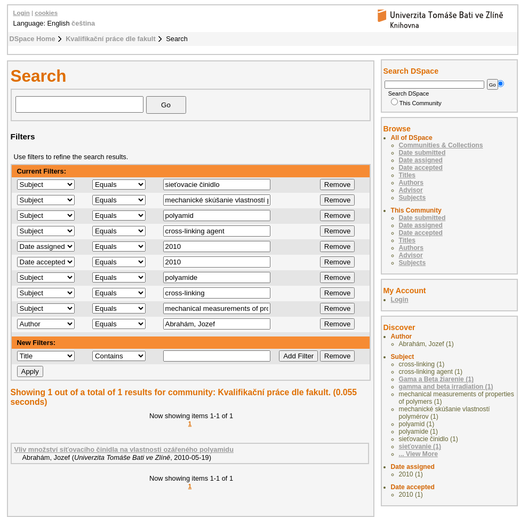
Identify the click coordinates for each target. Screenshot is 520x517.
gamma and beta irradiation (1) (446, 386)
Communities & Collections (441, 145)
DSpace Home (32, 39)
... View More (418, 454)
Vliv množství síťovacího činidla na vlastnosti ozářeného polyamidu (124, 449)
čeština (83, 23)
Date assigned (421, 160)
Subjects (412, 197)
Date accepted (421, 167)
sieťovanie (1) (420, 446)
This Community (416, 103)
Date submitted (422, 152)
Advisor (411, 190)
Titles (407, 175)
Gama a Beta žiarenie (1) (436, 379)
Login (21, 13)
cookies (46, 13)
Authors (411, 182)
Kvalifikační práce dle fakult (111, 39)
